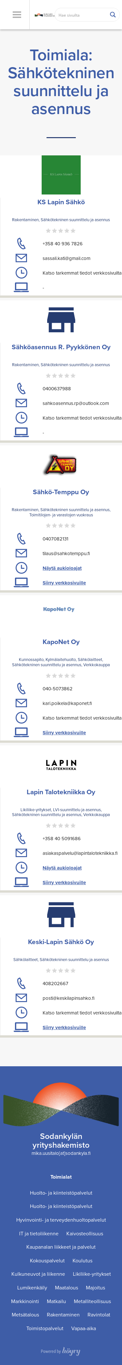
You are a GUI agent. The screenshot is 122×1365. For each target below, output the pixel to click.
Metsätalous (25, 1314)
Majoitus (95, 1287)
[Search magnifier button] (112, 14)
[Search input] (81, 15)
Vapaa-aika (83, 1328)
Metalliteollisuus (92, 1301)
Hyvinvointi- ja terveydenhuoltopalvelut (61, 1220)
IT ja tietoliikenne (39, 1233)
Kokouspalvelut (47, 1260)
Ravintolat (99, 1314)
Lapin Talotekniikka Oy (61, 792)
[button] (16, 15)
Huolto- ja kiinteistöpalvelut (61, 1193)
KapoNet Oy (61, 642)
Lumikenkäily (32, 1287)
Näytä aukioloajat (62, 568)
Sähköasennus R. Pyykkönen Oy (61, 347)
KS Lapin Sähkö (61, 202)
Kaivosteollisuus (84, 1233)
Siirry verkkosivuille (64, 582)
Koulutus (82, 1260)
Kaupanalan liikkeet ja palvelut (61, 1247)
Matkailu (56, 1301)
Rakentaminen (63, 1314)
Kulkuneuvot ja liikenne (38, 1274)
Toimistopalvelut (44, 1328)
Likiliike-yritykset (92, 1274)
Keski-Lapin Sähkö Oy (61, 942)
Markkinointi (25, 1301)
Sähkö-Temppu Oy (61, 492)
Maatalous (66, 1287)
